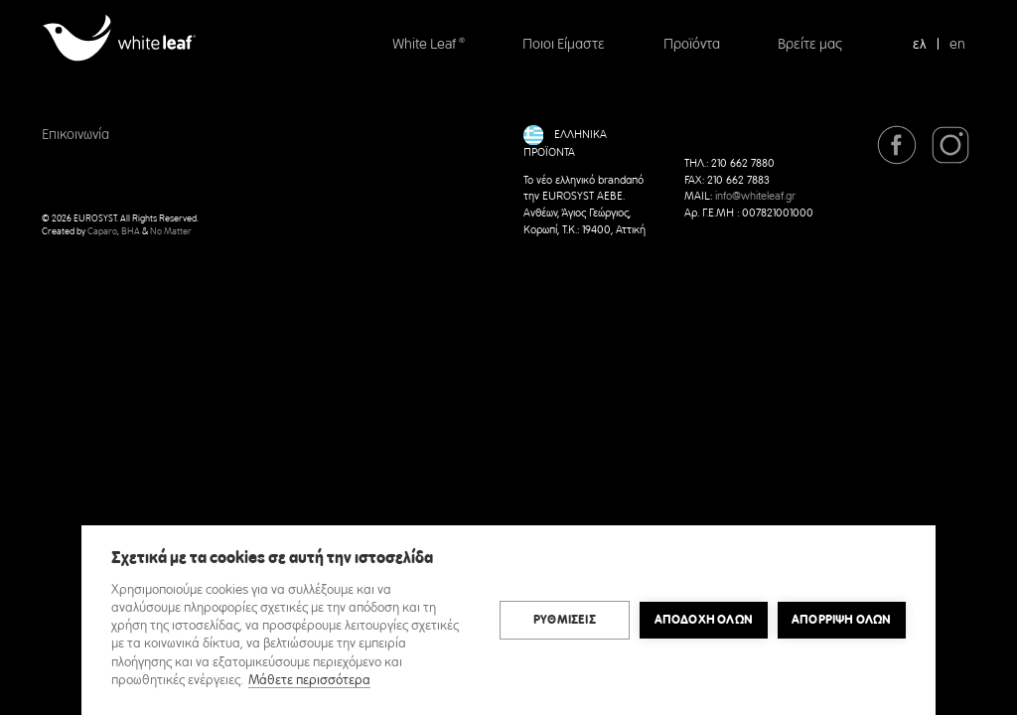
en (957, 45)
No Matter (171, 231)
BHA (130, 231)
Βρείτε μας (810, 45)
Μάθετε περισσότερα (309, 680)
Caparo (102, 231)
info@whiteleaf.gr (755, 197)
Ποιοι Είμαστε (563, 45)
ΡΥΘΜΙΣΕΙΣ (564, 620)
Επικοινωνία (75, 135)
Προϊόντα (691, 45)
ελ (920, 45)
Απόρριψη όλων (842, 620)
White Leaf (428, 45)
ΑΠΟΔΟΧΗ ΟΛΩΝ (703, 620)
